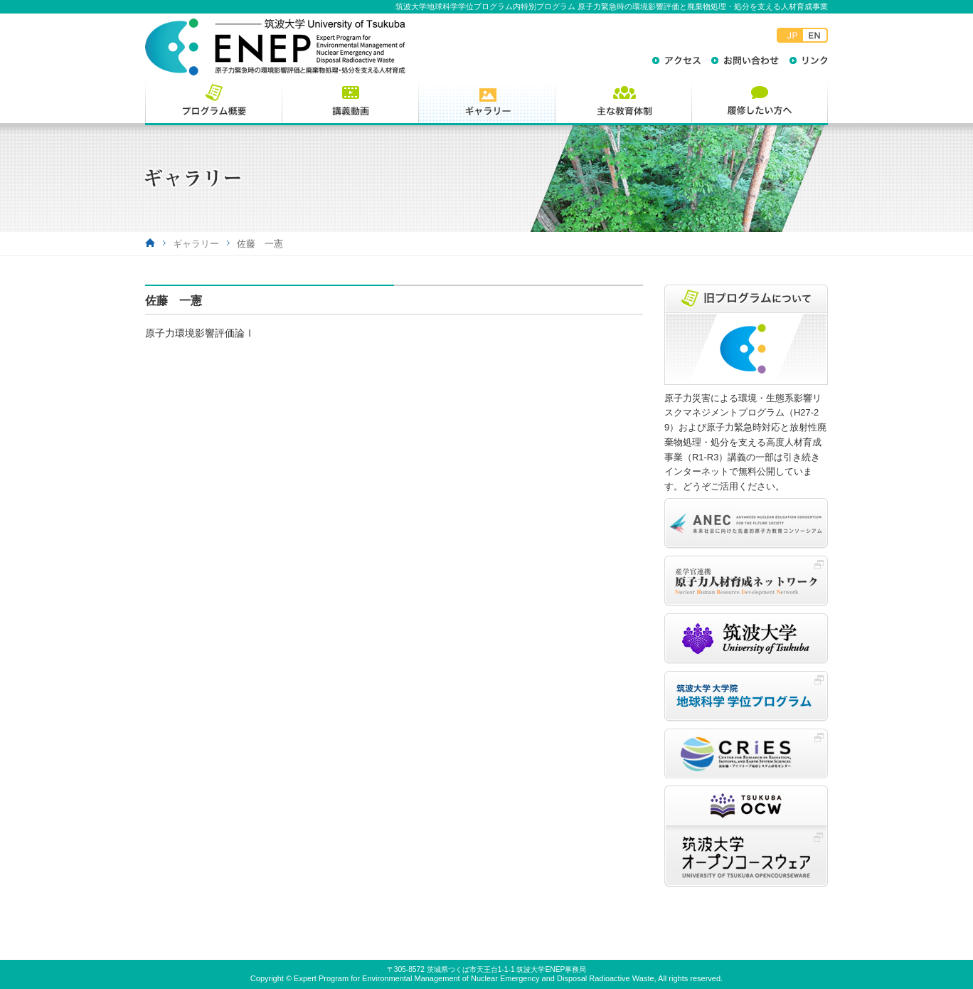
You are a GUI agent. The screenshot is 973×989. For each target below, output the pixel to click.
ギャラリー (196, 243)
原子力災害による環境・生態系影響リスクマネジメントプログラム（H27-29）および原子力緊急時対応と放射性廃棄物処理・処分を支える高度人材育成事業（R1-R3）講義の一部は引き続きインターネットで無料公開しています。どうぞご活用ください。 (745, 442)
